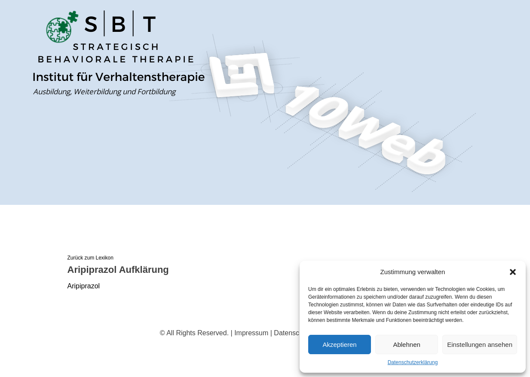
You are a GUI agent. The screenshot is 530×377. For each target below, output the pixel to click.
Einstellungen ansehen (479, 344)
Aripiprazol (83, 286)
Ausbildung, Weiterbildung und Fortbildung (104, 91)
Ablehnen (406, 344)
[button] (513, 272)
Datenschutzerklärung (413, 362)
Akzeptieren (339, 344)
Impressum (251, 333)
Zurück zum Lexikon (90, 258)
